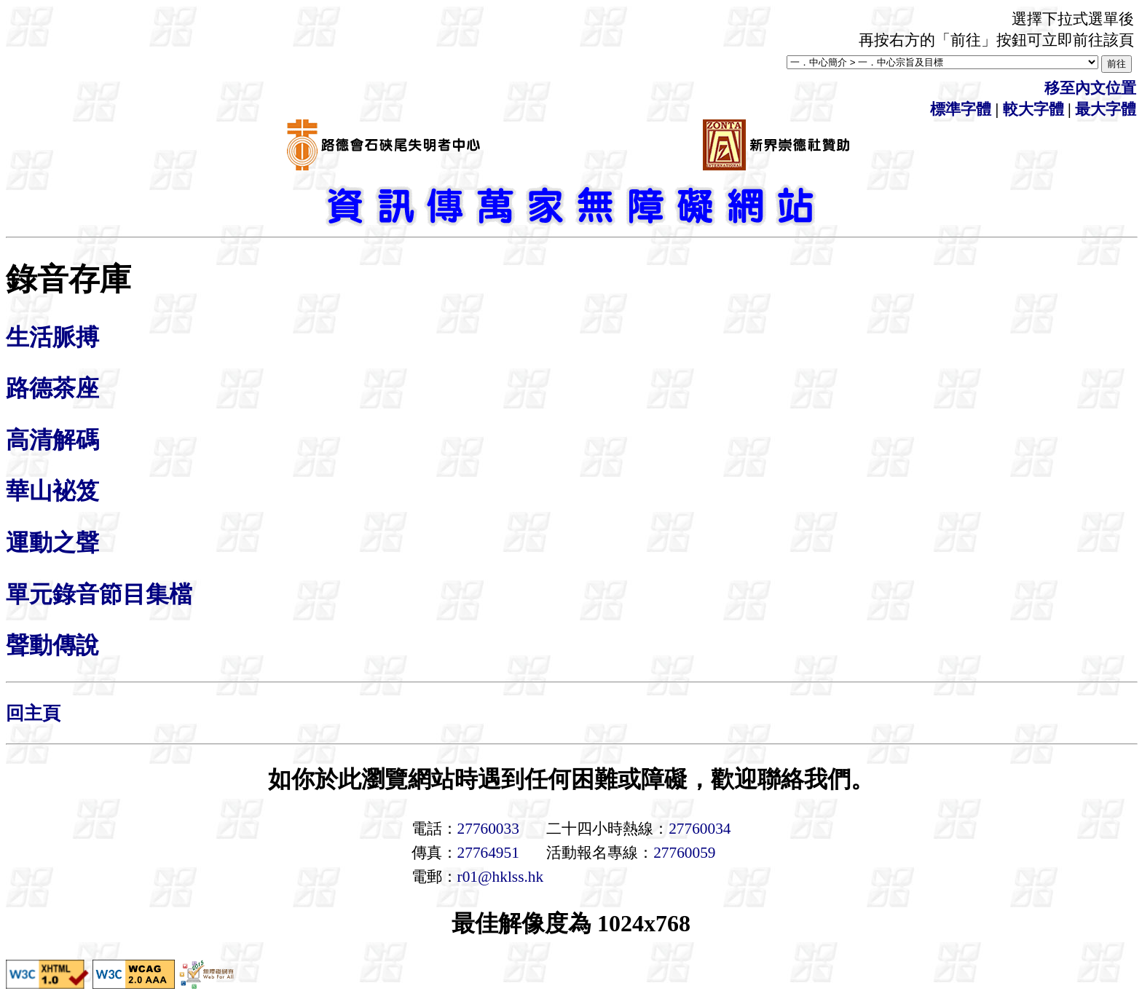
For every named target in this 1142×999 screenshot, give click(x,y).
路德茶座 (52, 388)
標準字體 (960, 109)
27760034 (700, 828)
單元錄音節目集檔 (99, 594)
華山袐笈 (52, 491)
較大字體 (1033, 109)
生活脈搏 (52, 337)
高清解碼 (52, 440)
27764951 (488, 852)
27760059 (684, 852)
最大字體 (1105, 109)
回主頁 (33, 713)
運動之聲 (52, 542)
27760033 (488, 828)
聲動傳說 (52, 645)
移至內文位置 (1090, 88)
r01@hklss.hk (500, 876)
